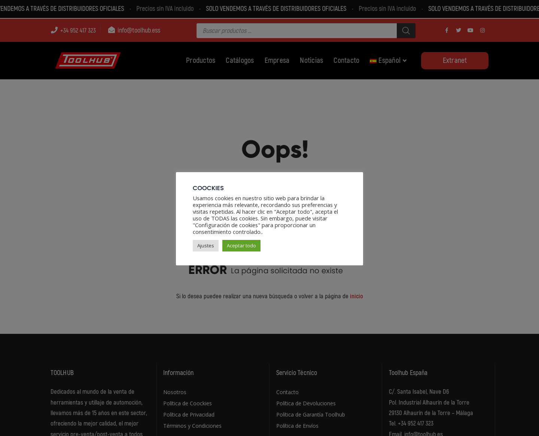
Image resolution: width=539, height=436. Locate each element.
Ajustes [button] (205, 245)
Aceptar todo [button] (241, 245)
